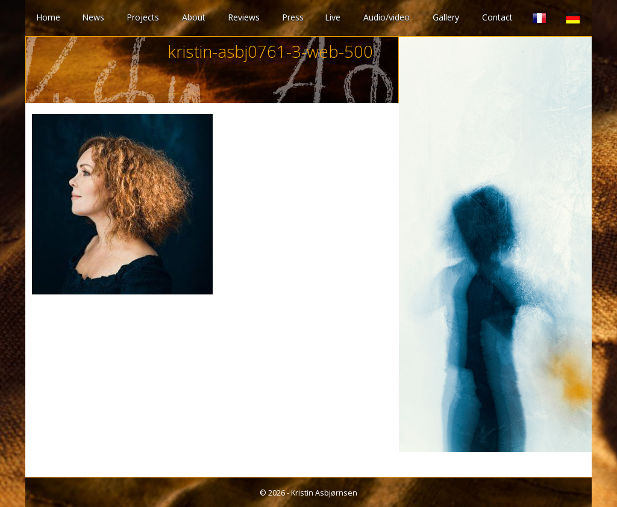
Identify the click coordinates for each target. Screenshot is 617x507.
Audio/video (386, 17)
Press (293, 17)
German (573, 18)
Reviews (244, 17)
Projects (143, 17)
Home (48, 17)
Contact (497, 17)
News (93, 17)
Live (332, 17)
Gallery (446, 17)
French (539, 18)
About (193, 17)
